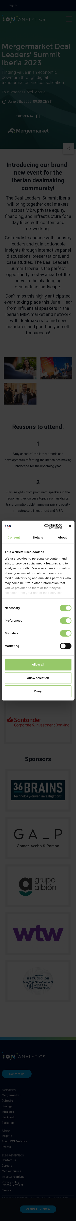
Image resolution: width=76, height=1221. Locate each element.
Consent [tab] (13, 537)
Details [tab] (38, 537)
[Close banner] (70, 526)
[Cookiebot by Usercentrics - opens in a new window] (46, 526)
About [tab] (62, 537)
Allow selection (38, 678)
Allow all (38, 664)
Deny (38, 691)
